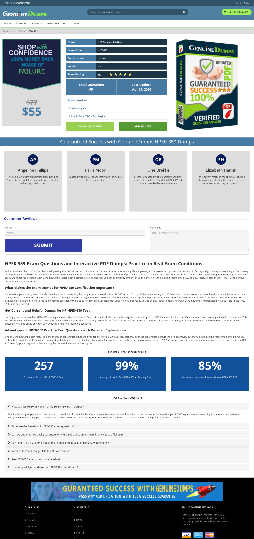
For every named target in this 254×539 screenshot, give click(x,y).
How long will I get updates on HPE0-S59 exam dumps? (44, 467)
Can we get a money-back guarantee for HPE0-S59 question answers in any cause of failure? (67, 434)
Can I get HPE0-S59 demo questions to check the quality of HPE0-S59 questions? (60, 443)
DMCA (31, 532)
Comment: (155, 227)
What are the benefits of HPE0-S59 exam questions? (43, 426)
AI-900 (79, 513)
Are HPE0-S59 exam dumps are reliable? (35, 459)
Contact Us (33, 519)
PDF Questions (77, 100)
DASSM (79, 519)
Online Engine (77, 108)
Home (5, 30)
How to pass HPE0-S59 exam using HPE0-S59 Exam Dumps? (47, 406)
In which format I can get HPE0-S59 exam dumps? (41, 451)
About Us (32, 513)
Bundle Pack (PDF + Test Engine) (87, 116)
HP (13, 30)
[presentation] (107, 245)
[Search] (184, 12)
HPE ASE (21, 30)
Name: (8, 227)
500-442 (80, 532)
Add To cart (142, 126)
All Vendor (32, 526)
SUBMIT (43, 245)
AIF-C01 (80, 526)
